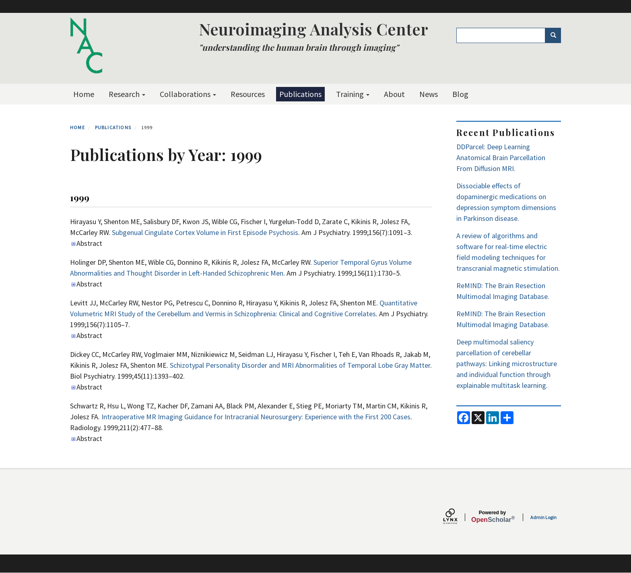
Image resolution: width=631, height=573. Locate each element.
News (428, 94)
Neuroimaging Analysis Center (313, 28)
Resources (248, 94)
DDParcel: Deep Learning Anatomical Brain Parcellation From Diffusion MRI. (500, 157)
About (394, 94)
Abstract (89, 243)
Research (127, 94)
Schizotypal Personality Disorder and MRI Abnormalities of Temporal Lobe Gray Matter (300, 365)
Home (83, 94)
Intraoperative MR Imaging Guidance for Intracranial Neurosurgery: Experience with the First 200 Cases (255, 416)
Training (352, 94)
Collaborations (188, 94)
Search (556, 35)
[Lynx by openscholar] (457, 517)
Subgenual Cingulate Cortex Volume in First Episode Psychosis (205, 232)
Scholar (492, 516)
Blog (460, 94)
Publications (300, 94)
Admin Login (543, 517)
